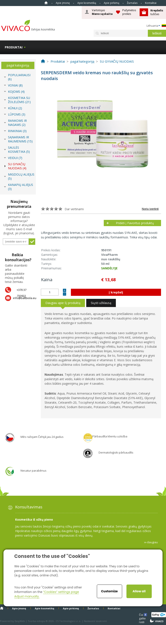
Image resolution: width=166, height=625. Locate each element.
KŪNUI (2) (15, 108)
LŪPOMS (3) (16, 114)
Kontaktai (150, 3)
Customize (109, 591)
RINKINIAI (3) (17, 131)
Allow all (138, 591)
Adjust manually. (26, 596)
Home (46, 2)
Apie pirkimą (111, 3)
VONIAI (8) (15, 85)
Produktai (13, 47)
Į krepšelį (116, 292)
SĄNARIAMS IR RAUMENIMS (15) (20, 139)
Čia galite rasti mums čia (143, 614)
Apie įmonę (63, 3)
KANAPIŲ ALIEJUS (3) (20, 187)
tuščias (157, 12)
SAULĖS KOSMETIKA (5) (19, 149)
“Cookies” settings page (61, 592)
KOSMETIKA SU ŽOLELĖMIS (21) (19, 100)
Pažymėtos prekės (129, 11)
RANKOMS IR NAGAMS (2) (17, 123)
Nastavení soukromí (95, 621)
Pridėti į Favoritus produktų (135, 223)
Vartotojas (102, 12)
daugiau (152, 542)
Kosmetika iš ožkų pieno (34, 519)
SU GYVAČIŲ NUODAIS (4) (17, 166)
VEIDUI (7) (15, 158)
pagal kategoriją (18, 65)
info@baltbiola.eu (24, 298)
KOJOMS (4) (16, 92)
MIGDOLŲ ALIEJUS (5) (21, 176)
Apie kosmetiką (86, 3)
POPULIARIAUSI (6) (19, 77)
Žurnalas (132, 3)
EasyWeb (20, 621)
